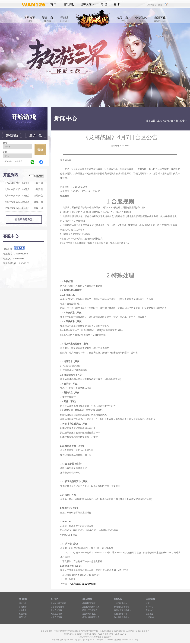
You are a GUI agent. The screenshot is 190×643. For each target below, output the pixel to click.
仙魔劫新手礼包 (120, 614)
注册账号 (18, 161)
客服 (117, 4)
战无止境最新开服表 (90, 617)
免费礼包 (141, 19)
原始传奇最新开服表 (90, 607)
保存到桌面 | (152, 4)
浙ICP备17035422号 (68, 640)
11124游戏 (150, 617)
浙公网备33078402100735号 (126, 640)
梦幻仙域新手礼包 (121, 607)
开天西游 (23, 607)
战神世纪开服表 (89, 603)
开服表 (64, 19)
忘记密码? (7, 161)
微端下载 (159, 19)
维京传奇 (23, 603)
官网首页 (29, 19)
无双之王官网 (56, 614)
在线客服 (149, 614)
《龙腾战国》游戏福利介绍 (82, 583)
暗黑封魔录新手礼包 (122, 610)
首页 (53, 4)
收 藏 (160, 4)
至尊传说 (23, 617)
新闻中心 (47, 19)
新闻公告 (180, 120)
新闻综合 (168, 120)
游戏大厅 (87, 4)
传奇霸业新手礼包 (121, 617)
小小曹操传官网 (57, 607)
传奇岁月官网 (56, 617)
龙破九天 (23, 610)
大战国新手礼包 (120, 603)
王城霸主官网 (56, 610)
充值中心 (122, 19)
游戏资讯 (69, 4)
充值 (104, 4)
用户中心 (149, 607)
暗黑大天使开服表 (90, 610)
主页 (159, 120)
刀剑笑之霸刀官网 (58, 603)
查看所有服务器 (24, 219)
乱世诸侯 (23, 614)
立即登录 (40, 149)
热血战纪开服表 (89, 614)
